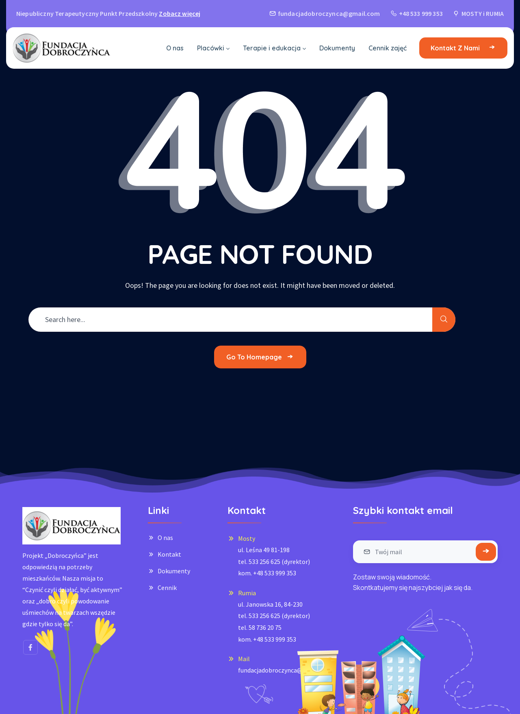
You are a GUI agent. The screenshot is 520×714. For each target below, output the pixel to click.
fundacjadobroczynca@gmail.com (285, 670)
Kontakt (169, 554)
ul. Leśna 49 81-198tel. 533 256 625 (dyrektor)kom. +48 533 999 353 (274, 561)
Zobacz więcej (179, 13)
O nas (165, 537)
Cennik (167, 587)
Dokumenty (174, 571)
